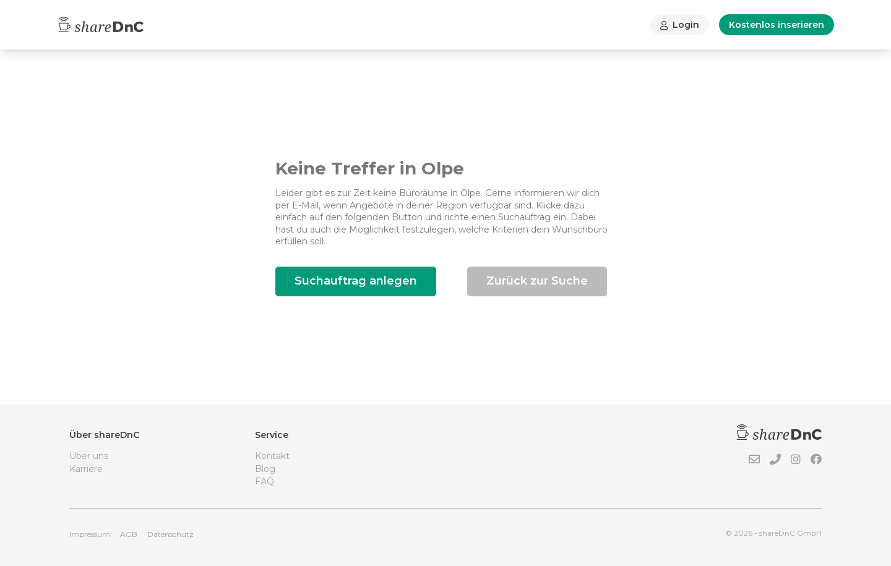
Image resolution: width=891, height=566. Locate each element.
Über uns (88, 455)
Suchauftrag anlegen (356, 281)
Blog (265, 468)
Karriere (86, 468)
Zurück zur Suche (537, 281)
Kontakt (272, 455)
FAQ (264, 481)
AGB (128, 534)
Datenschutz (170, 534)
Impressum (89, 534)
